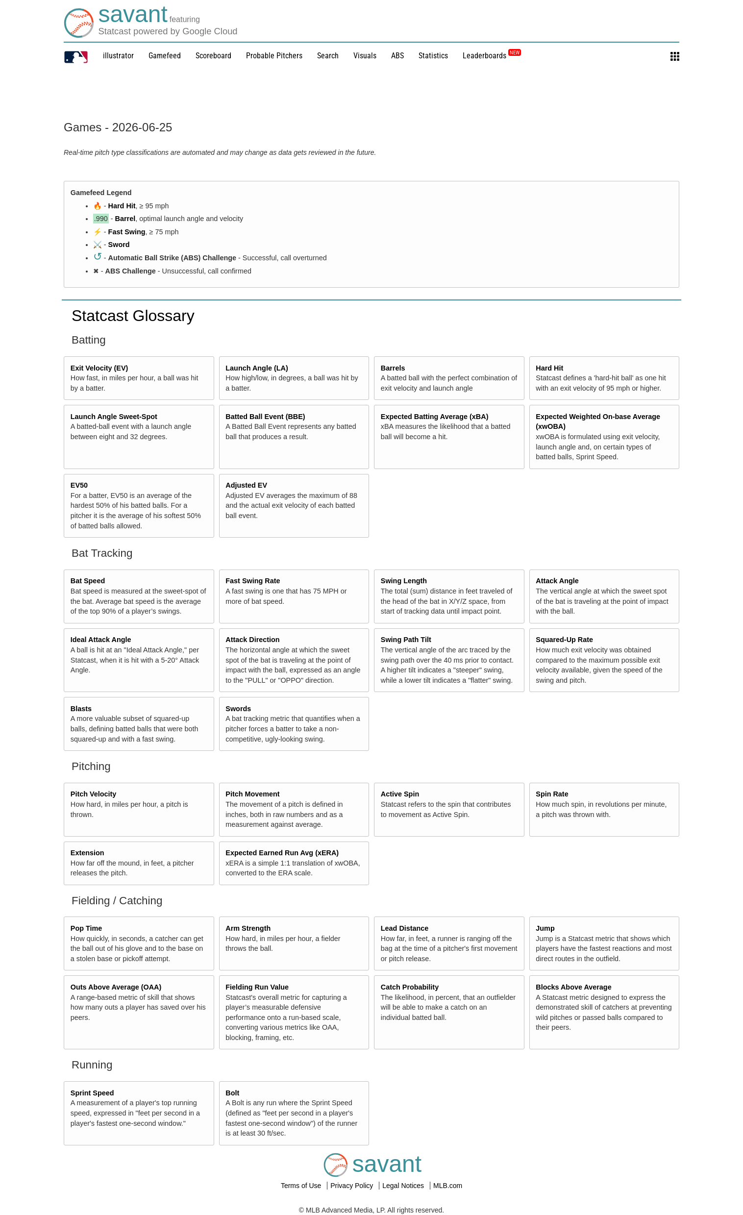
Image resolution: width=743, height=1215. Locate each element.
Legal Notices (404, 1186)
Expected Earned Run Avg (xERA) (282, 853)
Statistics (433, 55)
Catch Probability (410, 987)
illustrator (118, 55)
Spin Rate (552, 794)
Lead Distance (405, 928)
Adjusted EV (246, 485)
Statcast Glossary (133, 315)
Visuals (364, 55)
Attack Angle (557, 581)
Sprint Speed (92, 1093)
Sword (119, 244)
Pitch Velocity (94, 794)
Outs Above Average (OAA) (116, 987)
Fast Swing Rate (252, 581)
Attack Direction (252, 640)
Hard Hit (122, 206)
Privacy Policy (352, 1186)
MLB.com (447, 1186)
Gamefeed (165, 55)
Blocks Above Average (573, 987)
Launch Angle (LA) (256, 368)
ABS (397, 55)
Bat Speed (88, 581)
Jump (545, 928)
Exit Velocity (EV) (99, 368)
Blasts (81, 709)
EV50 (79, 485)
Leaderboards (492, 55)
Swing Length (404, 581)
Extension (87, 853)
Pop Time (86, 928)
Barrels (393, 368)
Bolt (232, 1093)
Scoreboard (213, 55)
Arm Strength (248, 928)
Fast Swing (127, 232)
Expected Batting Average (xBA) (435, 417)
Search (328, 55)
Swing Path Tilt (406, 640)
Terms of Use (302, 1186)
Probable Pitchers (274, 55)
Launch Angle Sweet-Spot (114, 417)
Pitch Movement (252, 794)
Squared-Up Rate (564, 640)
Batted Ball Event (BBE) (265, 417)
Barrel (125, 219)
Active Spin (400, 794)
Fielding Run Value (257, 987)
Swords (238, 709)
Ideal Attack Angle (101, 640)
